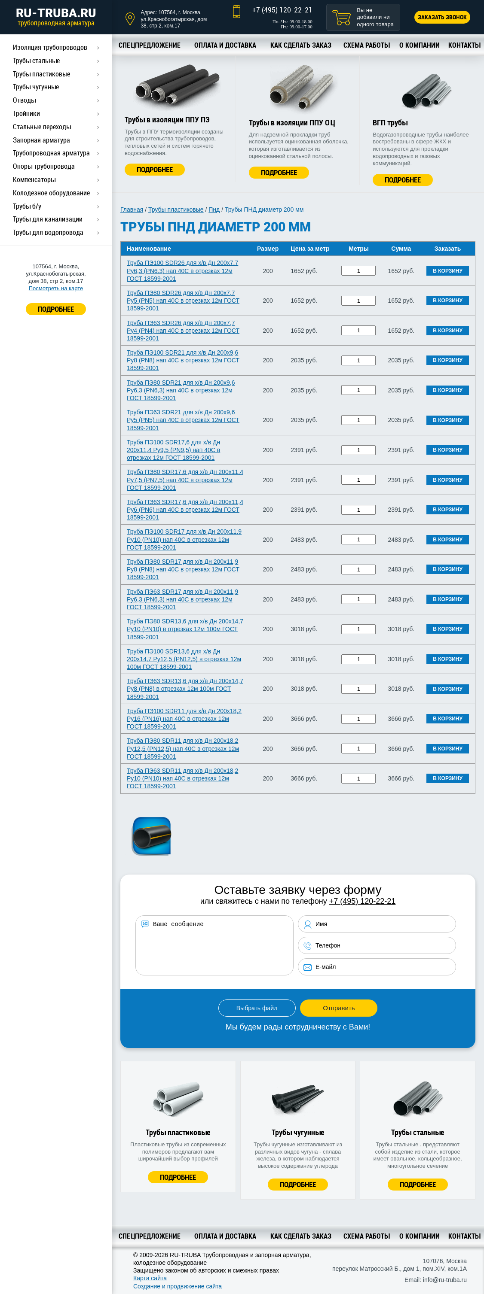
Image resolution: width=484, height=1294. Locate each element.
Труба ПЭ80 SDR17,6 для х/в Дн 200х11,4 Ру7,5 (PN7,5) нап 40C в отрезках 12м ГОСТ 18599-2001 (185, 479)
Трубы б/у (27, 206)
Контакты (464, 45)
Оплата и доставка (225, 45)
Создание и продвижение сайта (177, 1286)
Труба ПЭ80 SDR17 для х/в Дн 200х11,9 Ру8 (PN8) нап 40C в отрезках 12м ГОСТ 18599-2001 (183, 569)
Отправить (339, 1008)
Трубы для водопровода (48, 232)
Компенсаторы (34, 179)
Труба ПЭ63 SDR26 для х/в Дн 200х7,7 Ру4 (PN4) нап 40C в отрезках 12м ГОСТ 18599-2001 (183, 330)
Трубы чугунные (36, 86)
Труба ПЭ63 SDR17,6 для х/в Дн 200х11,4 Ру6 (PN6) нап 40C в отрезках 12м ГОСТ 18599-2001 (185, 509)
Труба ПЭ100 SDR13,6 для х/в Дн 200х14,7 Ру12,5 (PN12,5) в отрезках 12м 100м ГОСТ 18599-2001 (184, 659)
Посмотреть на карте (56, 288)
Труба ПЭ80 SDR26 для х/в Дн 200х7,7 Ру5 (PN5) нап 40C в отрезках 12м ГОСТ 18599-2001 (183, 300)
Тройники (26, 113)
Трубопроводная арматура (51, 153)
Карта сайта (150, 1278)
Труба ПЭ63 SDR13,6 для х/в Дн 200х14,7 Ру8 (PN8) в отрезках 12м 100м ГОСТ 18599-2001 (185, 688)
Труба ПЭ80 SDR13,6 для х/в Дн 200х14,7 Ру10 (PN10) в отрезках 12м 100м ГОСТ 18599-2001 (185, 629)
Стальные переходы (42, 126)
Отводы (24, 100)
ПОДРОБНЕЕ (56, 309)
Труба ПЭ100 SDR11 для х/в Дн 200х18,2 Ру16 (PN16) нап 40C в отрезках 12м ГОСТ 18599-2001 (184, 719)
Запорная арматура (41, 140)
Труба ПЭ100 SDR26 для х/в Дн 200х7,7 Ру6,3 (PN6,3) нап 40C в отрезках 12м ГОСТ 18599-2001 (182, 270)
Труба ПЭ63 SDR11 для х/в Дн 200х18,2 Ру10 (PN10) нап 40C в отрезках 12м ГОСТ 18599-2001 (182, 778)
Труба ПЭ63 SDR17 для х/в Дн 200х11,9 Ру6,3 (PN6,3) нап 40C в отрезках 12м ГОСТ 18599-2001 (182, 599)
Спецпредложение (150, 45)
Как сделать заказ (300, 45)
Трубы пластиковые (41, 74)
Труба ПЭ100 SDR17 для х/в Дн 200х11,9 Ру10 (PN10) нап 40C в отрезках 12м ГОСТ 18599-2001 (184, 539)
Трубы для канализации (48, 219)
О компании (419, 45)
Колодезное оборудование (51, 192)
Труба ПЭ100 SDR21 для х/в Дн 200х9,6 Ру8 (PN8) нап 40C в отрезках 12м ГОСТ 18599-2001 (183, 360)
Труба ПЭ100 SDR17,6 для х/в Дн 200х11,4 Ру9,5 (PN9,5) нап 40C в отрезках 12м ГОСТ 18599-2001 (173, 450)
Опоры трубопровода (44, 166)
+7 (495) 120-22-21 (282, 10)
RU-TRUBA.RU (56, 16)
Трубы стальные (36, 60)
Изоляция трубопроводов (50, 47)
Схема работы (366, 45)
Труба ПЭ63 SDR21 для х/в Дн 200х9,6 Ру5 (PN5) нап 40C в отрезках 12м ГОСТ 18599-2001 (183, 420)
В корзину (448, 271)
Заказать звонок (442, 17)
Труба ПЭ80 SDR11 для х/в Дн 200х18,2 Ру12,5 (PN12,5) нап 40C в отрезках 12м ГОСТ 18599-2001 (183, 748)
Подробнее (155, 169)
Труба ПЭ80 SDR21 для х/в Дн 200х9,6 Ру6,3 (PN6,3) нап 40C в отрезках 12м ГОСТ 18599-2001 (181, 390)
